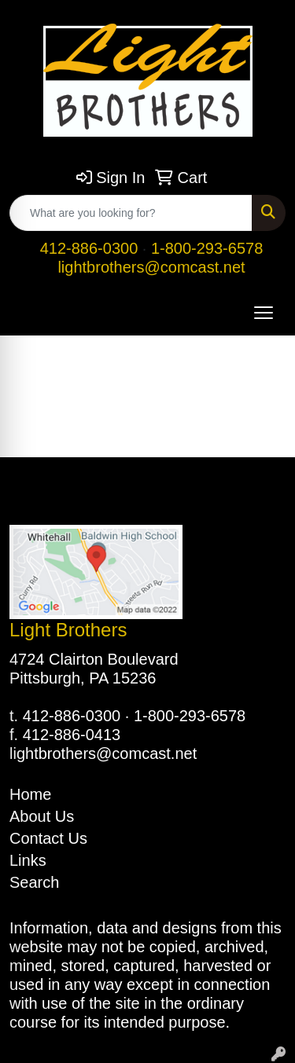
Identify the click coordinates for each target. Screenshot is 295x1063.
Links (27, 860)
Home (30, 794)
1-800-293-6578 (207, 248)
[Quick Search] (131, 213)
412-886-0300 (89, 248)
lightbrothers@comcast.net (151, 267)
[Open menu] (263, 312)
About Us (41, 816)
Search (34, 882)
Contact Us (48, 838)
